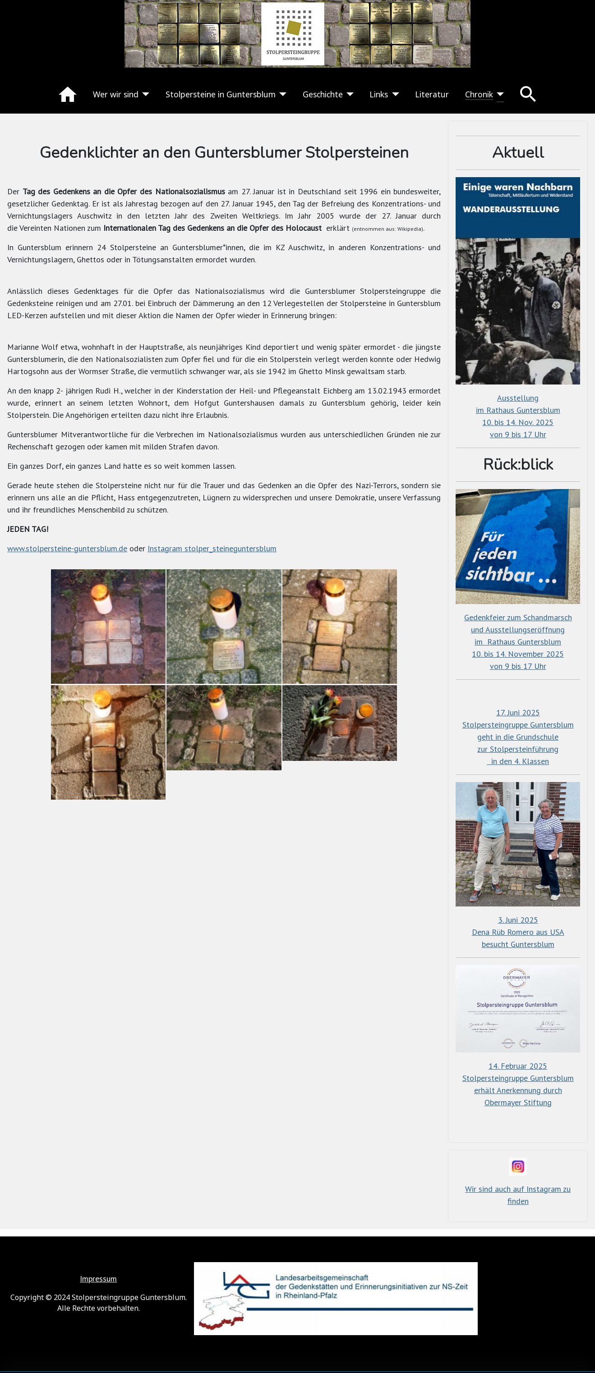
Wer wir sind (115, 94)
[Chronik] (498, 94)
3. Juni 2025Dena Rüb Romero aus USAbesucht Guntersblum (518, 932)
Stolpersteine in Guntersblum (221, 94)
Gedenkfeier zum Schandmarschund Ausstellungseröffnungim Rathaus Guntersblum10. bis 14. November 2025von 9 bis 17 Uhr (518, 641)
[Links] (393, 94)
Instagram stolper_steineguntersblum (212, 548)
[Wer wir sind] (144, 94)
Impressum (98, 1278)
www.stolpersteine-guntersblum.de (67, 548)
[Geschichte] (348, 94)
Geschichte (323, 94)
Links (378, 94)
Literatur (432, 94)
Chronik (479, 94)
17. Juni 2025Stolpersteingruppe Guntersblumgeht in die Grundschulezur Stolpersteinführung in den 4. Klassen (518, 736)
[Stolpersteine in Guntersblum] (281, 94)
